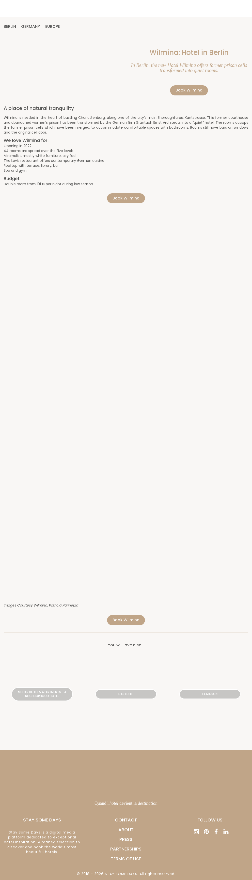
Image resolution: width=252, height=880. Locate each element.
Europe (52, 26)
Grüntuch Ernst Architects (158, 122)
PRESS (125, 839)
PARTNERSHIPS (126, 849)
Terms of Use (126, 859)
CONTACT (126, 820)
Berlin (10, 26)
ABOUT (126, 830)
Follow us (210, 820)
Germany (30, 26)
